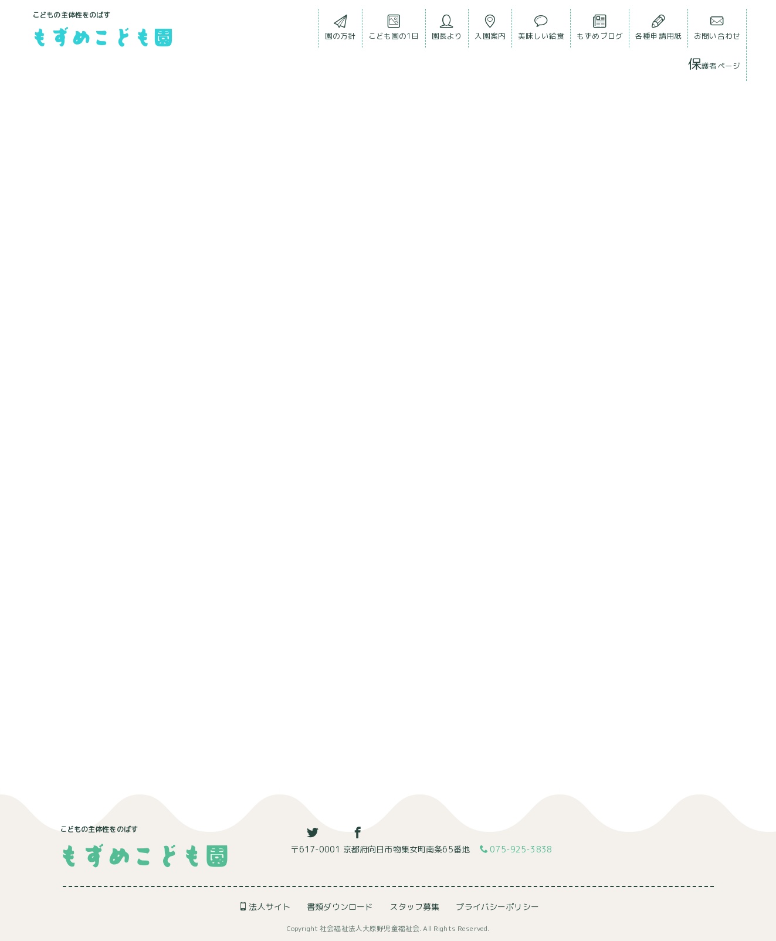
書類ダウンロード (340, 906)
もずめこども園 (101, 36)
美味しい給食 (541, 30)
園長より (447, 30)
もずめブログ (600, 30)
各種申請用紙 (658, 30)
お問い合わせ (717, 30)
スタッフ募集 (414, 906)
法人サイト (264, 906)
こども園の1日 (393, 30)
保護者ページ (714, 64)
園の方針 (340, 30)
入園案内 (490, 30)
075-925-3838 (516, 849)
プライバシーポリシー (497, 906)
